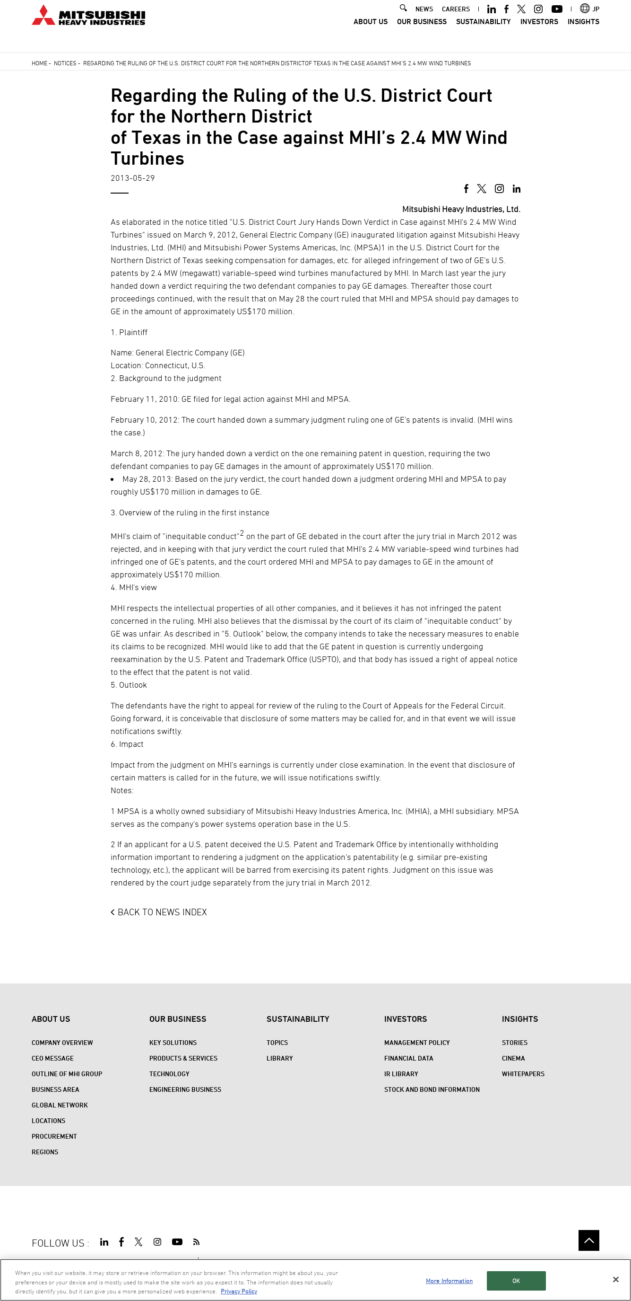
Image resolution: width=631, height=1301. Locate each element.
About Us (371, 33)
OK (516, 1282)
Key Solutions (173, 1042)
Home (39, 63)
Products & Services (183, 1058)
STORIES (514, 1042)
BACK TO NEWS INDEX (162, 912)
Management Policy (417, 1042)
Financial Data (408, 1058)
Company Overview (62, 1042)
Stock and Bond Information (432, 1089)
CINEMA (513, 1058)
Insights (583, 33)
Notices (65, 63)
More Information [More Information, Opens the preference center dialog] (449, 1282)
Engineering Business (185, 1089)
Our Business (422, 33)
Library (280, 1058)
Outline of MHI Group (67, 1074)
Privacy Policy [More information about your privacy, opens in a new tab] (239, 1292)
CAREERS (456, 20)
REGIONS (45, 1152)
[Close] (615, 1280)
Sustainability (483, 33)
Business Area (55, 1089)
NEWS (424, 20)
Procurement (54, 1136)
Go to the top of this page (589, 1240)
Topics (277, 1042)
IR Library (401, 1074)
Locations (48, 1120)
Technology (169, 1074)
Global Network (60, 1105)
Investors (539, 33)
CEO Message (53, 1058)
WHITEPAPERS (523, 1074)
